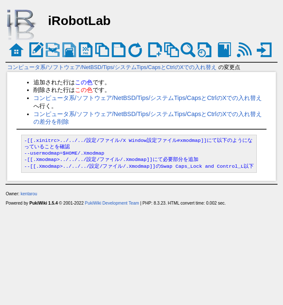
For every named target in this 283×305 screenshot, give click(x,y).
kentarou (29, 193)
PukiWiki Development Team (112, 203)
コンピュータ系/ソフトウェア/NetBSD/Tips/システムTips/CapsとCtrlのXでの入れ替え (112, 67)
